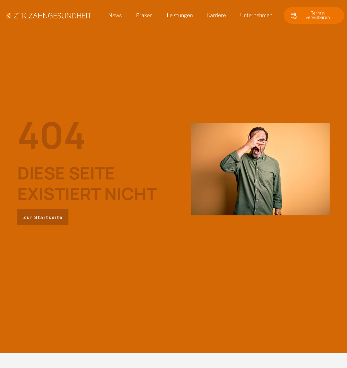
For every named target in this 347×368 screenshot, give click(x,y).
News (115, 15)
